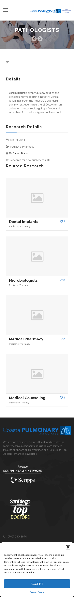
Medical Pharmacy (26, 339)
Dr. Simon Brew (18, 153)
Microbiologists (23, 280)
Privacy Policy (37, 592)
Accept (37, 583)
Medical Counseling (27, 398)
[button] (68, 547)
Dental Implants (23, 221)
